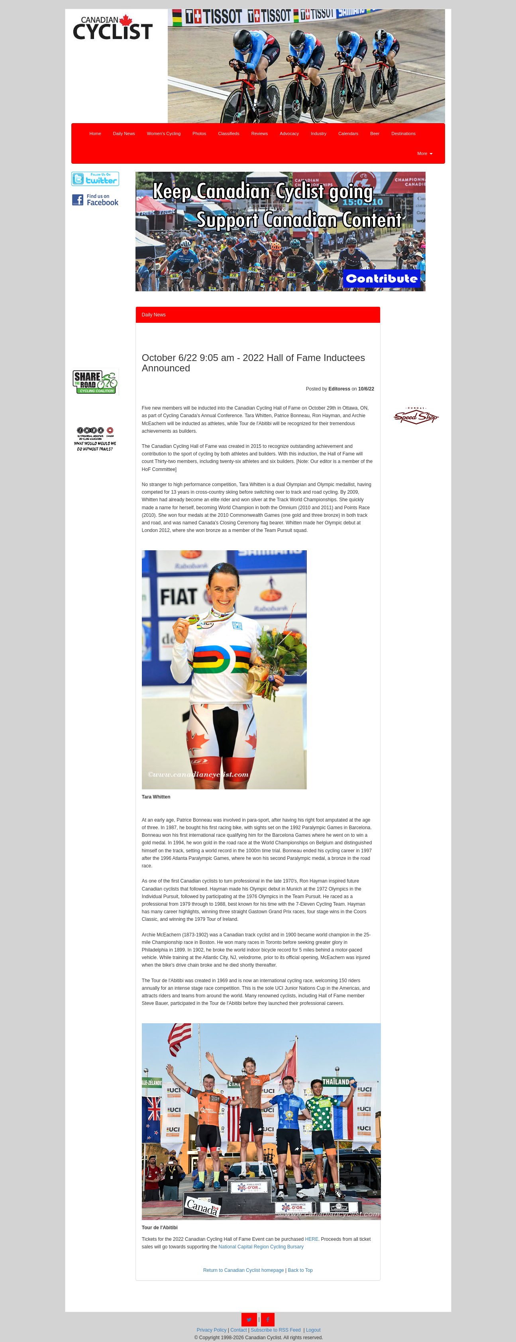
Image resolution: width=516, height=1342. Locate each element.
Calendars (348, 133)
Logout (313, 1330)
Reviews (259, 133)
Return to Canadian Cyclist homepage (243, 1270)
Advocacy (289, 133)
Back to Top (300, 1270)
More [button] (424, 153)
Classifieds (228, 133)
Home (95, 133)
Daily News (124, 133)
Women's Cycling (164, 133)
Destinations (404, 133)
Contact (238, 1330)
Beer (374, 133)
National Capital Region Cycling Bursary (261, 1247)
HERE (311, 1239)
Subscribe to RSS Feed (275, 1330)
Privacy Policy (212, 1330)
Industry (318, 133)
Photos (199, 133)
